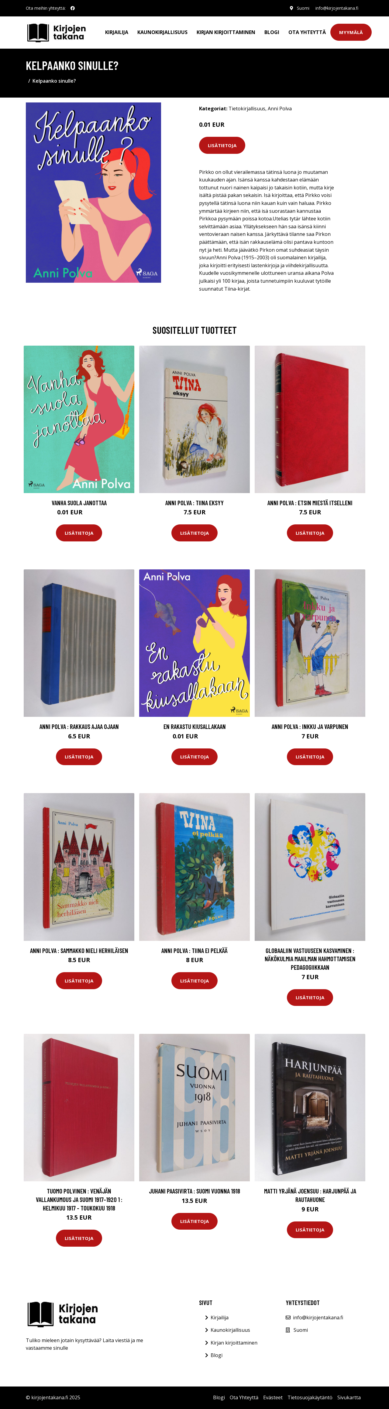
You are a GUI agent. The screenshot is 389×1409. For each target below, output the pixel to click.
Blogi (271, 32)
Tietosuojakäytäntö (309, 1397)
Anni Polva (280, 108)
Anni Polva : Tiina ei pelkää (194, 950)
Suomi (303, 8)
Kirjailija (116, 32)
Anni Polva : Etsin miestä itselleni (310, 502)
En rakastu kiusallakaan (195, 726)
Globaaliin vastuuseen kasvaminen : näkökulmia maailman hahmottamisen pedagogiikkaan (310, 959)
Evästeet (273, 1397)
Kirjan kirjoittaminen (226, 32)
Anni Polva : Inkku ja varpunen (310, 726)
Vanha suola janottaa (79, 502)
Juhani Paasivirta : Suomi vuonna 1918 (194, 1191)
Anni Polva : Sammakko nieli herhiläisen (79, 950)
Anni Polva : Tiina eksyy (194, 502)
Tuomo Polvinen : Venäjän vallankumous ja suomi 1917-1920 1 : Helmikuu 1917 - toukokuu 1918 (79, 1199)
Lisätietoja (222, 145)
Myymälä (351, 32)
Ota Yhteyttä (307, 32)
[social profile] (72, 8)
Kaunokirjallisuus (162, 32)
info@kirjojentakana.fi (336, 8)
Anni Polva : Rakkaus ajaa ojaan (79, 726)
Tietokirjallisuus (247, 108)
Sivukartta (349, 1397)
